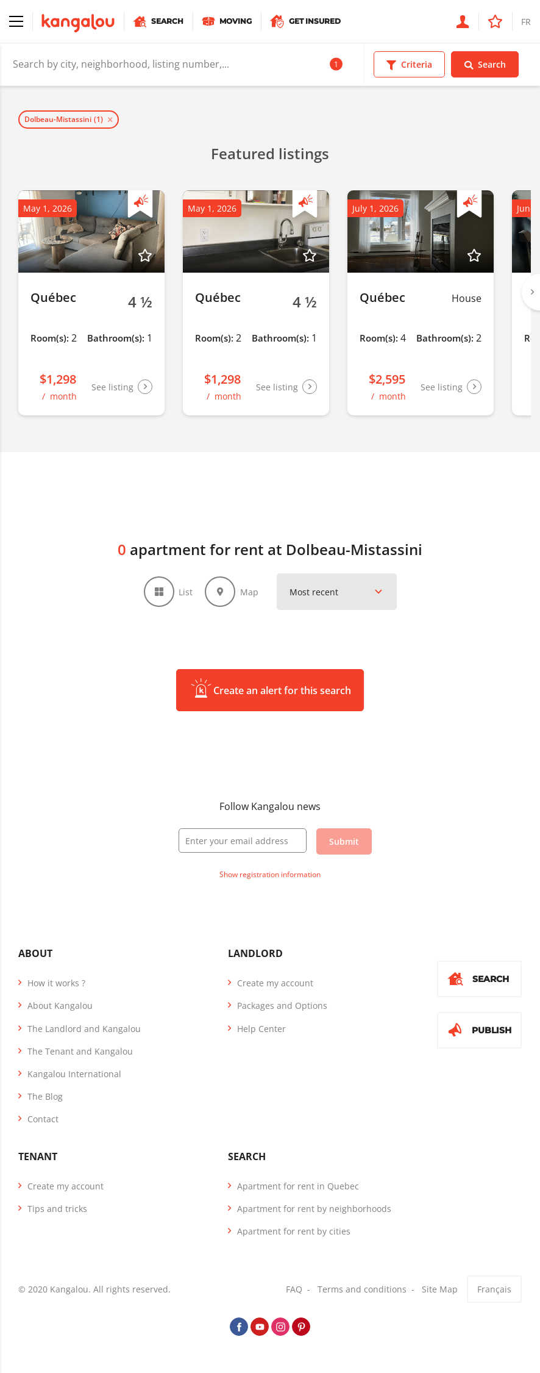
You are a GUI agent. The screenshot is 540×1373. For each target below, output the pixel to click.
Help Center (261, 1028)
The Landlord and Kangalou (84, 1028)
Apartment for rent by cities (293, 1231)
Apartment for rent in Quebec (298, 1186)
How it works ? (56, 983)
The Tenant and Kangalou (80, 1051)
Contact (43, 1119)
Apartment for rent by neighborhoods (314, 1208)
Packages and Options (282, 1005)
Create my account (275, 983)
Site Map (440, 1289)
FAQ (294, 1289)
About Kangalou (60, 1005)
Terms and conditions (362, 1289)
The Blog (45, 1096)
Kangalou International (74, 1074)
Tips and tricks (57, 1208)
